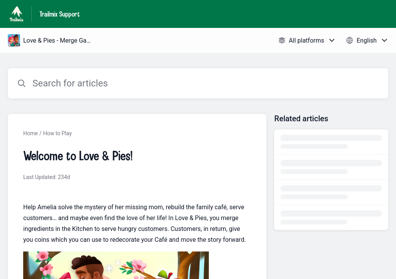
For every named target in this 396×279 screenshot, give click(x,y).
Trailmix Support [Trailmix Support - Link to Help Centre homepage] (59, 14)
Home (30, 133)
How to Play (57, 133)
